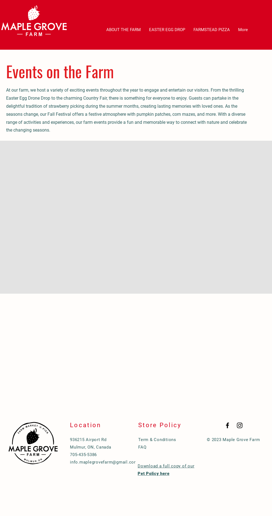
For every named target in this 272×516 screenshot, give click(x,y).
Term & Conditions (157, 439)
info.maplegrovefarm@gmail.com (104, 462)
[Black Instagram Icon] (239, 425)
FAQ (142, 447)
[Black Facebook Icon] (227, 425)
